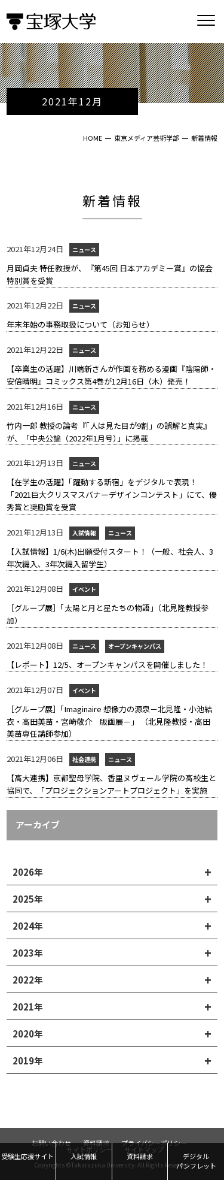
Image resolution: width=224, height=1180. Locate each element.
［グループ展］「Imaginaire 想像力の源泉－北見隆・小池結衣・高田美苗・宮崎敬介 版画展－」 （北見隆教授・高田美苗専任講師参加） (109, 721)
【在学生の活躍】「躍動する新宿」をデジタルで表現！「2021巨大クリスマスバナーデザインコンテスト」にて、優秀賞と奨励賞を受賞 (112, 494)
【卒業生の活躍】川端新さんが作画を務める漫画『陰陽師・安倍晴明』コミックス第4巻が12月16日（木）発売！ (111, 375)
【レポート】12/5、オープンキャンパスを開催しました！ (107, 664)
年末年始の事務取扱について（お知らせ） (80, 324)
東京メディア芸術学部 (146, 138)
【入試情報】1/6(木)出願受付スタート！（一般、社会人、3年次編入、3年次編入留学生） (110, 558)
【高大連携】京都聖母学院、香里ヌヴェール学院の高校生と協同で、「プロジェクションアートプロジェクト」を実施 (111, 784)
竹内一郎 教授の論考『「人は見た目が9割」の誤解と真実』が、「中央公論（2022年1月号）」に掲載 (109, 432)
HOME (92, 138)
